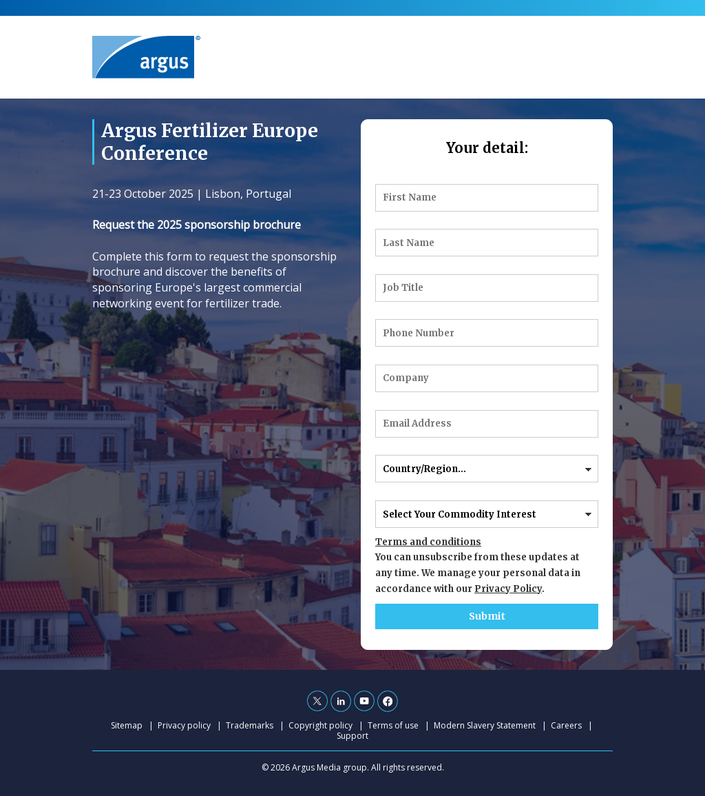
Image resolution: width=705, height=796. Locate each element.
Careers (566, 725)
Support (352, 736)
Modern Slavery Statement (485, 725)
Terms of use (393, 725)
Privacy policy (184, 725)
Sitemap (127, 725)
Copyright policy (320, 725)
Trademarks (249, 725)
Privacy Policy (508, 589)
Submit (487, 616)
